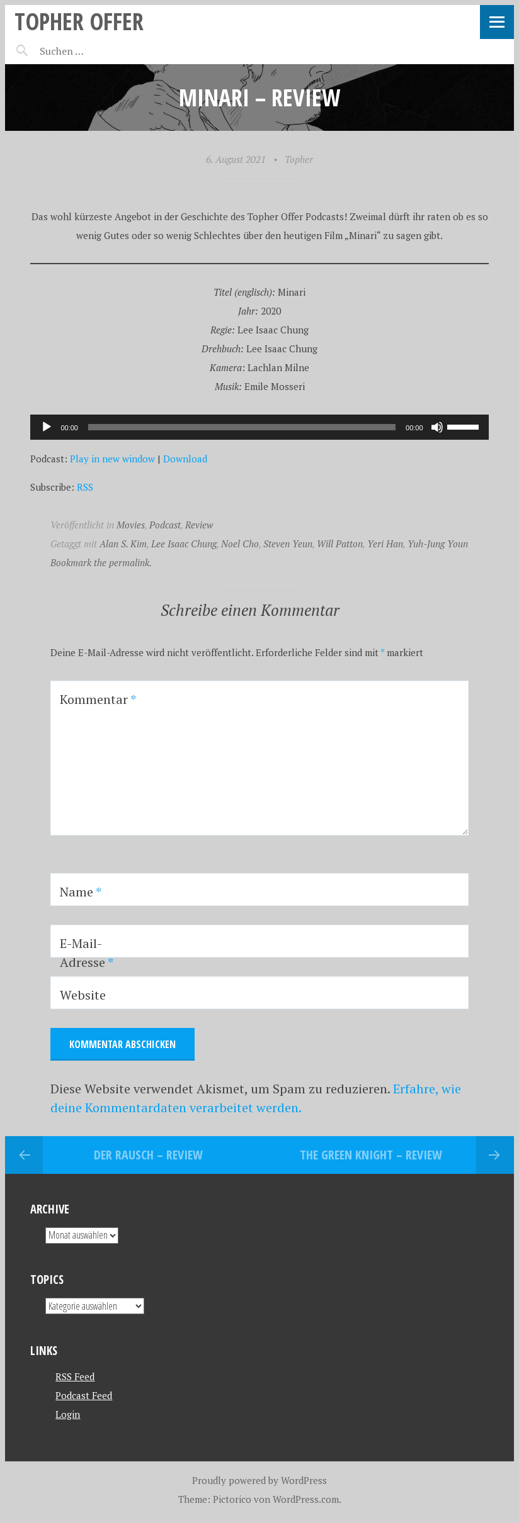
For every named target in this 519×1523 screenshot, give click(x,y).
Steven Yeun (287, 543)
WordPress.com (306, 1499)
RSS (85, 487)
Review (199, 524)
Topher (299, 159)
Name (80, 891)
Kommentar (98, 699)
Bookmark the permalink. (101, 562)
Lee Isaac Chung (184, 543)
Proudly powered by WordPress (259, 1480)
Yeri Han (385, 543)
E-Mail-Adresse (86, 953)
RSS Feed (74, 1376)
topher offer (79, 21)
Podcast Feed (83, 1395)
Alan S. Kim (123, 543)
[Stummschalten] (437, 427)
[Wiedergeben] (46, 427)
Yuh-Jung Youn (438, 543)
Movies (131, 524)
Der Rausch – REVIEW (148, 1154)
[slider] (242, 427)
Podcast (165, 524)
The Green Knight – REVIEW (371, 1154)
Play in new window (112, 458)
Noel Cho (240, 543)
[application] (259, 427)
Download (185, 458)
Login (67, 1414)
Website (83, 994)
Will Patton (340, 543)
